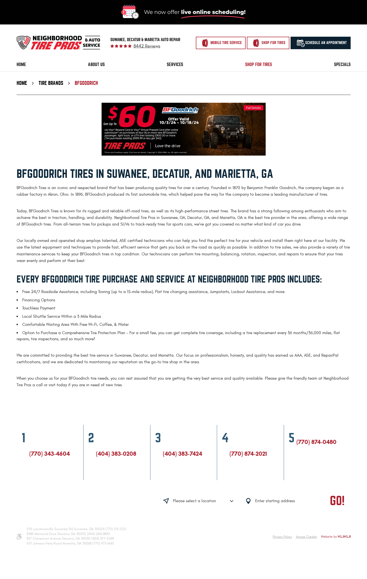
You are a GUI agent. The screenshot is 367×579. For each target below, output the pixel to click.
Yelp (50, 475)
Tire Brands (51, 83)
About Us (96, 64)
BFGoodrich (86, 83)
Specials (342, 64)
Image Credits (306, 537)
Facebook (31, 475)
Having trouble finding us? (84, 502)
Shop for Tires (258, 64)
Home (21, 64)
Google (41, 475)
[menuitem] (21, 64)
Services (175, 64)
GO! (337, 501)
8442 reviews (147, 46)
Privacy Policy (282, 537)
